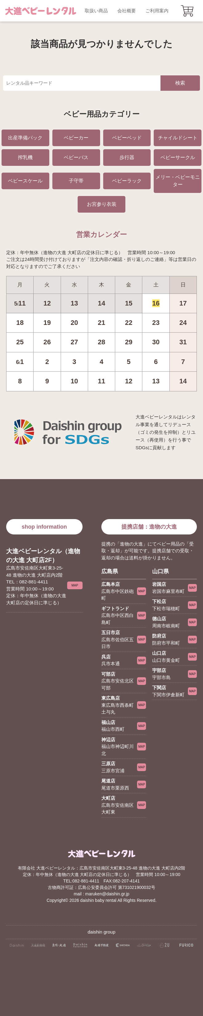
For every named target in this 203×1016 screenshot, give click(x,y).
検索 (180, 83)
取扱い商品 (96, 10)
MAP (74, 585)
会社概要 (126, 10)
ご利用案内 (156, 10)
